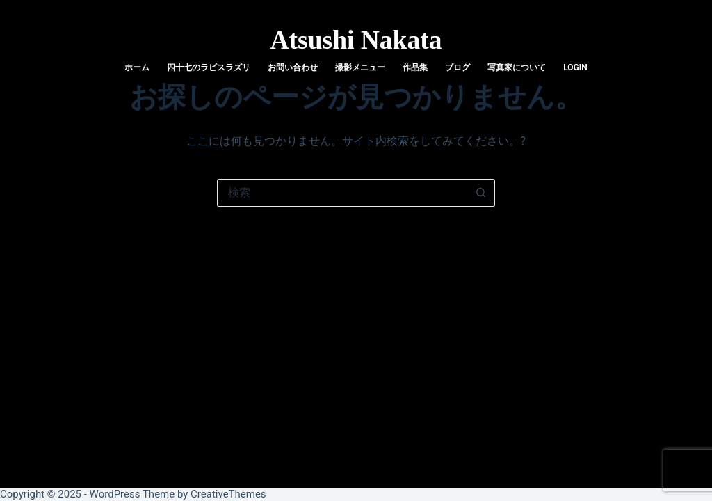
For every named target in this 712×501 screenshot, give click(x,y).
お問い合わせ (293, 67)
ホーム (136, 67)
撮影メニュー (360, 67)
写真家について (516, 67)
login (575, 67)
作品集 (415, 67)
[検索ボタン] (481, 193)
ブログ (457, 67)
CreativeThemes (228, 494)
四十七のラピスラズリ (208, 67)
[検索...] (342, 193)
